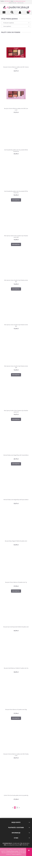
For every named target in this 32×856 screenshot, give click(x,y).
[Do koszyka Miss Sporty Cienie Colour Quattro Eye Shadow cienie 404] (16, 244)
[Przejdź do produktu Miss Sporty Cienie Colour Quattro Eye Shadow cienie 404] (16, 220)
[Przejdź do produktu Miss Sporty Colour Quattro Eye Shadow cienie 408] (16, 351)
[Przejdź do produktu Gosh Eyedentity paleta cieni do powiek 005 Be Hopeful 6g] (16, 135)
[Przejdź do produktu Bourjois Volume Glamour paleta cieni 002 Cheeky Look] (16, 739)
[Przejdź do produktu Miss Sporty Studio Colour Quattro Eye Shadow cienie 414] (16, 395)
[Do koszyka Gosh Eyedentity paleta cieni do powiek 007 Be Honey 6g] (16, 200)
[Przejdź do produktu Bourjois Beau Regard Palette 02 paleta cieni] (16, 526)
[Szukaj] (12, 12)
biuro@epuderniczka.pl (19, 1)
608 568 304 (8, 1)
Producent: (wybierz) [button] (8, 23)
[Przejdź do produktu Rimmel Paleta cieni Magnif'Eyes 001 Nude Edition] (16, 440)
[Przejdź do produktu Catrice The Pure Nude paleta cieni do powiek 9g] (16, 780)
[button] (4, 12)
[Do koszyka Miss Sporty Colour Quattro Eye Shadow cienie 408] (16, 374)
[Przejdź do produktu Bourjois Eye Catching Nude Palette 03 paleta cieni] (16, 612)
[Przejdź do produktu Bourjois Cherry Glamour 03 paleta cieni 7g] (16, 567)
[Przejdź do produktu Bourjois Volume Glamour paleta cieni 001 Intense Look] (16, 52)
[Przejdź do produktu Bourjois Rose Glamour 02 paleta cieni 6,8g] (16, 694)
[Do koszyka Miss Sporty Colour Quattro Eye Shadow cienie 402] (16, 289)
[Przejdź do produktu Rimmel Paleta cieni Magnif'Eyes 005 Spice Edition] (16, 484)
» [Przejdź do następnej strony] (19, 807)
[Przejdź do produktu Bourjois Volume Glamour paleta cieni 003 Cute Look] (16, 93)
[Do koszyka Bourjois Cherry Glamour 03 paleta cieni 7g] (16, 591)
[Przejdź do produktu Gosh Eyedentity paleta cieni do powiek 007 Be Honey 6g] (16, 176)
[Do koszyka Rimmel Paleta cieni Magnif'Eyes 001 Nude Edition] (16, 463)
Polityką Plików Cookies (12, 851)
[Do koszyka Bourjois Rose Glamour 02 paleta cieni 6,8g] (16, 718)
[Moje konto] (20, 12)
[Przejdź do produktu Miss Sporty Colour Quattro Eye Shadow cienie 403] (16, 310)
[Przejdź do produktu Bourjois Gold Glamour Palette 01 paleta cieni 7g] (16, 653)
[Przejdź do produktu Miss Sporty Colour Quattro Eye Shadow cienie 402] (16, 265)
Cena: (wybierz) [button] (7, 26)
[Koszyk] (28, 12)
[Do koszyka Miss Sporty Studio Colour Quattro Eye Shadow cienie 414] (16, 419)
